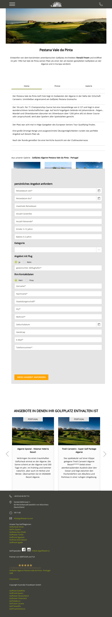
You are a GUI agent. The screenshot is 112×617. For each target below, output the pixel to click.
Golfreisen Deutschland (19, 596)
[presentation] (25, 362)
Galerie (88, 86)
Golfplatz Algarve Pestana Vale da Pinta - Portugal (29, 570)
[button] (14, 26)
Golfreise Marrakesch (18, 539)
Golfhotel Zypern (16, 593)
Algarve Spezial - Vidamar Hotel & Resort (33, 450)
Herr (18, 280)
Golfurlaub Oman (16, 527)
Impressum (14, 579)
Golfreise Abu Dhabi (17, 532)
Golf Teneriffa (15, 606)
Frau (29, 280)
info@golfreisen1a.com (23, 518)
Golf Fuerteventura (17, 609)
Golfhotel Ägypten (16, 537)
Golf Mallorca (14, 601)
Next (104, 454)
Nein (27, 262)
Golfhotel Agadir (16, 542)
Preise (57, 86)
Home (26, 86)
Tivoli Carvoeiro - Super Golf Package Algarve (79, 450)
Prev (7, 454)
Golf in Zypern (15, 529)
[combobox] (58, 250)
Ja (17, 262)
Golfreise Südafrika (17, 590)
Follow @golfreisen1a (40, 550)
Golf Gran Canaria (16, 603)
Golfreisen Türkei (16, 534)
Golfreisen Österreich (18, 598)
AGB (11, 573)
